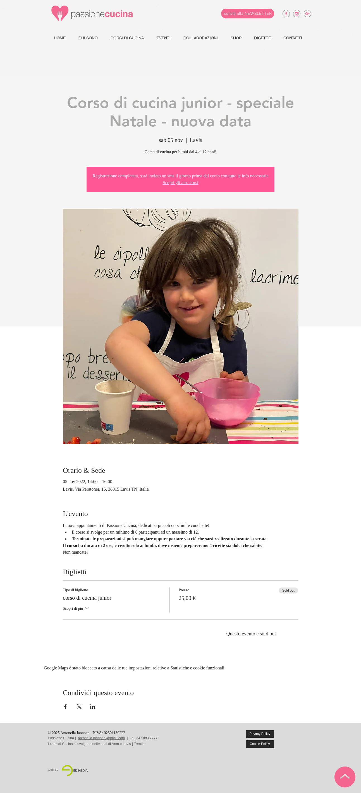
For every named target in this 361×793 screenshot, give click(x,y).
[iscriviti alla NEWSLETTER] (247, 13)
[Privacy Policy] (260, 734)
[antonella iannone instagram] (296, 13)
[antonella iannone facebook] (286, 13)
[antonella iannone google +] (307, 13)
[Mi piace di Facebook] (301, 738)
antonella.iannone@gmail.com (101, 738)
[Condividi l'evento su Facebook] (65, 706)
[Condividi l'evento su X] (79, 706)
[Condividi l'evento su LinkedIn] (92, 706)
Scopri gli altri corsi (181, 182)
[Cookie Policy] (260, 744)
